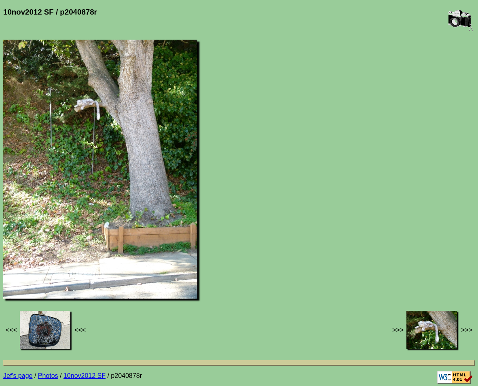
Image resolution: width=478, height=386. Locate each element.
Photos (48, 375)
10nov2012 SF (84, 375)
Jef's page (17, 375)
